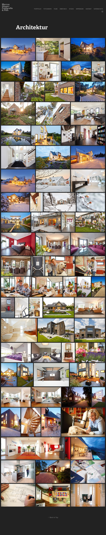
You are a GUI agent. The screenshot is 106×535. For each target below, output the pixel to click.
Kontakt (89, 9)
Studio (71, 9)
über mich (63, 9)
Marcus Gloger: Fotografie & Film (7, 7)
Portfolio (37, 9)
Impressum (79, 9)
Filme (55, 9)
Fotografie (48, 9)
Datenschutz (98, 9)
